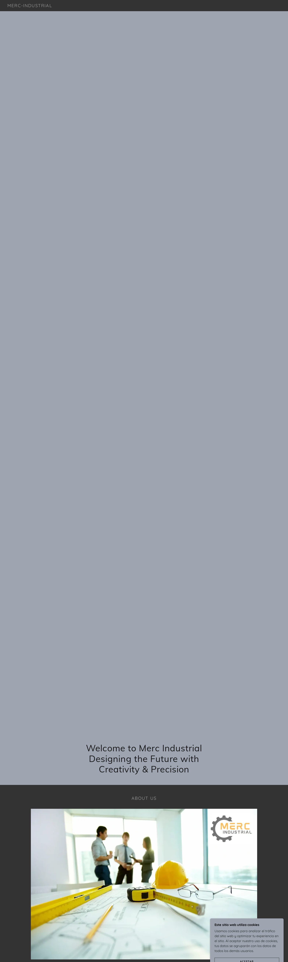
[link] (29, 6)
